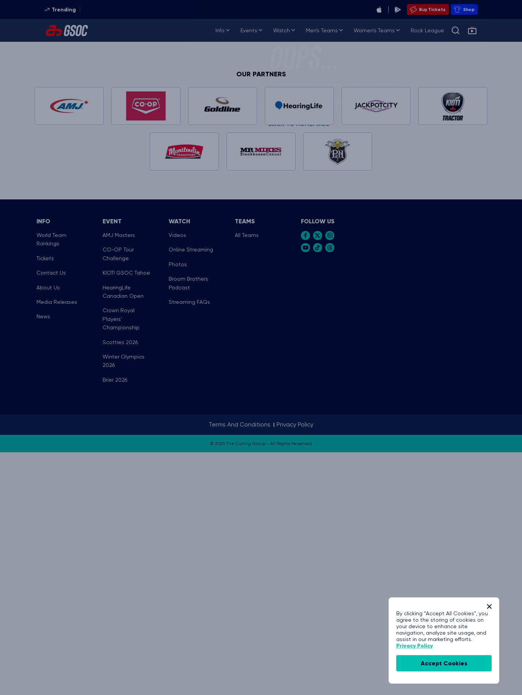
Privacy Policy (414, 646)
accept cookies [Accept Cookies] (444, 663)
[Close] (489, 606)
